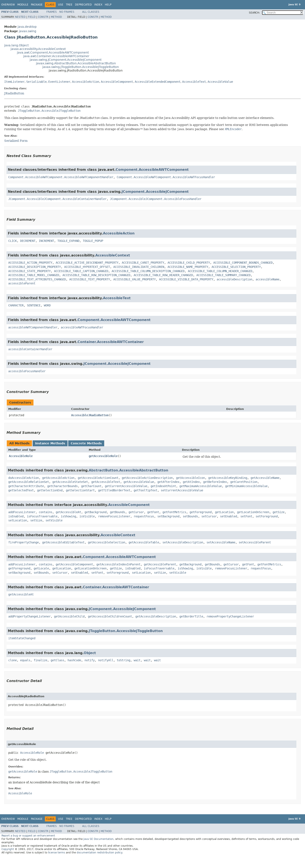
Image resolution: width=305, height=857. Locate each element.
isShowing (68, 516)
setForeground (267, 516)
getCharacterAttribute (26, 486)
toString (123, 660)
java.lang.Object (16, 45)
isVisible (87, 516)
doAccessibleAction (23, 477)
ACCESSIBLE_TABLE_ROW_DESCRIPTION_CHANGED (96, 275)
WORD (47, 305)
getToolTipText (145, 490)
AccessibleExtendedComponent (157, 81)
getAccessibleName (265, 477)
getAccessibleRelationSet (28, 482)
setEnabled (228, 516)
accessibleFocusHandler (27, 371)
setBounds (190, 516)
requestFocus (144, 516)
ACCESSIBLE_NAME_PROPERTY (188, 267)
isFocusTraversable (42, 516)
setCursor (209, 516)
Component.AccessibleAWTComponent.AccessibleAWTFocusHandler (166, 177)
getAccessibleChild (69, 616)
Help (108, 4)
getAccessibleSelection (106, 542)
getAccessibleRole (103, 456)
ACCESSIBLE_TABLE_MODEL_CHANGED (33, 275)
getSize (278, 512)
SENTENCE (33, 305)
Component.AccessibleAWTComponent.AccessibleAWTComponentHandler (60, 177)
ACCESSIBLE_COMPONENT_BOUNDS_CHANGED (243, 262)
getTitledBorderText (114, 490)
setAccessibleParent (255, 542)
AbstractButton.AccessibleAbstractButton (128, 470)
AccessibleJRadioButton (89, 415)
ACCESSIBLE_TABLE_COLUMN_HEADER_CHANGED (220, 271)
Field (31, 16)
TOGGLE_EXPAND (68, 240)
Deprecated (83, 4)
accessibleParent (21, 283)
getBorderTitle (191, 616)
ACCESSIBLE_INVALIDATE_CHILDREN (138, 267)
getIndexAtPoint (163, 486)
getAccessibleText (105, 482)
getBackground (96, 512)
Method (56, 16)
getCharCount (91, 486)
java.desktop (27, 26)
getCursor (136, 512)
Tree (69, 4)
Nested (20, 16)
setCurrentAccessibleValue (182, 490)
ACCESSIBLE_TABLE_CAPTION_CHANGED (81, 271)
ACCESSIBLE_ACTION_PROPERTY (30, 262)
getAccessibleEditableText (63, 542)
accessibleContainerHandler (30, 349)
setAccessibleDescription (182, 542)
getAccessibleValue (138, 482)
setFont (246, 516)
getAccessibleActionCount (98, 477)
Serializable (36, 81)
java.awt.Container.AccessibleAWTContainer (56, 56)
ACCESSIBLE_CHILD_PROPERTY (189, 262)
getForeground (201, 512)
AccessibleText (194, 81)
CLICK (12, 240)
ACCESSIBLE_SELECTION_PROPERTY (236, 267)
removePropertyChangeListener (230, 616)
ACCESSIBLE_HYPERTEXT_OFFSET (87, 267)
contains (45, 512)
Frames (51, 11)
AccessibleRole (21, 456)
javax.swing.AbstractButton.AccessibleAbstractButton (76, 63)
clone (12, 660)
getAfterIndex (168, 482)
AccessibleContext (112, 255)
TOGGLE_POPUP (93, 240)
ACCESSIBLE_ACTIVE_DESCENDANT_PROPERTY (87, 262)
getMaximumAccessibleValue (200, 486)
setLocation (17, 520)
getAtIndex (191, 482)
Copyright (7, 849)
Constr (43, 16)
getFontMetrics (174, 512)
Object (90, 653)
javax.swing (27, 31)
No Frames (66, 11)
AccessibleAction (85, 81)
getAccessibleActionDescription (147, 477)
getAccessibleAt (68, 512)
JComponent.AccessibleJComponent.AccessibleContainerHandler (57, 199)
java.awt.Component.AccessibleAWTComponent (53, 52)
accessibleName (267, 279)
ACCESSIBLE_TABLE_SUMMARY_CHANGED (223, 275)
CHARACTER (16, 305)
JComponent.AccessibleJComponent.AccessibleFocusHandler (155, 199)
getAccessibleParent (160, 564)
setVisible (54, 520)
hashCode (74, 660)
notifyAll (105, 660)
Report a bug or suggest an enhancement (28, 835)
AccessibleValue (220, 81)
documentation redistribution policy (99, 852)
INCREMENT (46, 240)
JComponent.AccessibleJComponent (155, 192)
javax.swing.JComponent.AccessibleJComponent (65, 59)
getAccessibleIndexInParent (118, 564)
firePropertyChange (23, 542)
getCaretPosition (243, 482)
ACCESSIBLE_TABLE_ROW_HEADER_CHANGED (163, 275)
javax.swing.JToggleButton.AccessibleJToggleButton (80, 67)
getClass (57, 660)
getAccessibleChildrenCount (110, 616)
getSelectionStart (80, 490)
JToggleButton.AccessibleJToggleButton (49, 110)
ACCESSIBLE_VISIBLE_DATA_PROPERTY (186, 279)
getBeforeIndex (215, 482)
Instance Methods (50, 443)
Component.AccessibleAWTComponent (152, 170)
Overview (8, 4)
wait (137, 660)
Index (98, 4)
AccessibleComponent (117, 81)
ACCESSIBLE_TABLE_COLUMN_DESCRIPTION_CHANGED (148, 271)
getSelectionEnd (49, 490)
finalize (40, 660)
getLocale (41, 568)
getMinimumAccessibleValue (246, 486)
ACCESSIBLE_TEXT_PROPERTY (89, 279)
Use (60, 4)
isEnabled (16, 516)
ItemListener (14, 81)
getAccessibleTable (144, 542)
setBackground (168, 516)
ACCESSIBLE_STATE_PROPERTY (29, 271)
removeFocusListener (114, 516)
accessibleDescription (234, 279)
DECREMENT (27, 240)
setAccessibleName (221, 542)
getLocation (224, 512)
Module (22, 4)
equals (25, 660)
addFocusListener (21, 512)
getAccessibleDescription (155, 616)
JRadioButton (14, 93)
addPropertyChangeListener (29, 616)
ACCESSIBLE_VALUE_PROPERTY (134, 279)
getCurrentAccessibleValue (126, 486)
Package (37, 4)
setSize (36, 520)
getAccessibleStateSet (70, 482)
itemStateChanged (21, 638)
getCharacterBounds (62, 486)
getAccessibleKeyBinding (227, 477)
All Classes (90, 11)
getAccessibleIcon (190, 477)
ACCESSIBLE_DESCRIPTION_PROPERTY (34, 267)
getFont (153, 512)
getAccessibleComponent (74, 564)
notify (90, 660)
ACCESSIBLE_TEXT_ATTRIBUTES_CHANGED (37, 279)
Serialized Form (16, 140)
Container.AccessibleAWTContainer (111, 342)
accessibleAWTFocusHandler (82, 327)
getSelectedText (21, 490)
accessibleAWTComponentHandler (32, 327)
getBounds (117, 512)
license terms (56, 852)
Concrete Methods (86, 443)
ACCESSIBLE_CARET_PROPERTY (143, 262)
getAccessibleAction (58, 477)
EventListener (59, 81)
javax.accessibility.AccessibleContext (38, 49)
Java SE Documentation (98, 839)
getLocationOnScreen (253, 512)
